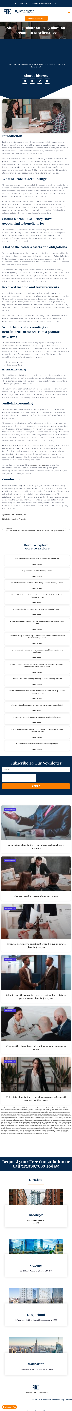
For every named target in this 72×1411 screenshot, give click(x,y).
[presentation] (19, 778)
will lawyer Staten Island (59, 1122)
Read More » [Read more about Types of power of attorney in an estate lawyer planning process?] (37, 723)
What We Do (48, 1399)
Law (12, 514)
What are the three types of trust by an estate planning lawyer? (37, 609)
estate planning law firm (24, 13)
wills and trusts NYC (40, 1123)
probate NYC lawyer (49, 1117)
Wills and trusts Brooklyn (9, 1123)
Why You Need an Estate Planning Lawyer (37, 571)
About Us (37, 1399)
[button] (69, 12)
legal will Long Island (5, 1107)
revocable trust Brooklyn (21, 1119)
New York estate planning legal (25, 1111)
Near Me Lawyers (44, 1133)
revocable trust (14, 1120)
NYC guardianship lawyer (49, 1111)
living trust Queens (9, 1109)
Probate (18, 514)
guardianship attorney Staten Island (15, 1132)
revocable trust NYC (63, 1119)
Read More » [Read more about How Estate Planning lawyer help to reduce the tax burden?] (37, 564)
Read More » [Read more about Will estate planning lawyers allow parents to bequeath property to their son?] (37, 629)
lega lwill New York (14, 1107)
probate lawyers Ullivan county (14, 1117)
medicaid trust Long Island (39, 1109)
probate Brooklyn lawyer (52, 1114)
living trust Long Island (54, 1107)
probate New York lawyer (38, 1117)
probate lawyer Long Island (7, 1115)
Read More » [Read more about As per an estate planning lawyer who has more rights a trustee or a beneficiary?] (37, 658)
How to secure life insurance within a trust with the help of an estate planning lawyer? (37, 730)
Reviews (56, 1399)
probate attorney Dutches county (62, 1111)
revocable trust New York (53, 1119)
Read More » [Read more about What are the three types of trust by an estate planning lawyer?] (37, 615)
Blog (62, 1399)
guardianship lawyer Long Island (43, 1132)
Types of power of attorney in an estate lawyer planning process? (37, 717)
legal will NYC (21, 1107)
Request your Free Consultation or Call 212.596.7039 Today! (36, 1164)
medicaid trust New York (50, 1109)
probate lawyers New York (39, 1115)
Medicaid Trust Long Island (36, 1393)
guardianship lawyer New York (56, 1132)
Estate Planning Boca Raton (10, 1125)
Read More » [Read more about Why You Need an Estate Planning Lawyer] (37, 576)
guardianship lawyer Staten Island (26, 1133)
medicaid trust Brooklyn (29, 1109)
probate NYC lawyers (58, 1117)
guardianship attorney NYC (56, 1130)
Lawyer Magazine (30, 1125)
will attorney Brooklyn (27, 1120)
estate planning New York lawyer (57, 1128)
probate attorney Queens (60, 1112)
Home (9, 64)
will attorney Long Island (37, 1120)
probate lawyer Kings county (64, 1114)
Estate (7, 514)
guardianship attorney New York (44, 1130)
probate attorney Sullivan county (27, 1114)
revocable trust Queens (6, 1120)
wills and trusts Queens (50, 1123)
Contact (68, 1399)
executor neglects (38, 465)
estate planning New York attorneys (27, 1128)
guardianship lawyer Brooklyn (30, 1132)
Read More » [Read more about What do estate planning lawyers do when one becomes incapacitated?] (37, 711)
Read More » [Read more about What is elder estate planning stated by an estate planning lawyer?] (37, 684)
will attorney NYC (56, 1120)
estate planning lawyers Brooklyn (55, 1127)
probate (54, 296)
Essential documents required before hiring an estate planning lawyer (37, 583)
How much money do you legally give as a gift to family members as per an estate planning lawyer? (37, 637)
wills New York (57, 1125)
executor (41, 164)
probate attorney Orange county (34, 1112)
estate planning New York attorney (12, 1128)
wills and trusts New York (30, 1123)
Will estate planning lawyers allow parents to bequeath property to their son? (37, 622)
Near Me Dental (37, 1133)
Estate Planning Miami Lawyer (40, 1125)
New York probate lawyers (38, 1111)
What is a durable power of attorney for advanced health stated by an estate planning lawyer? (37, 692)
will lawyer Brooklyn (15, 1122)
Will (24, 514)
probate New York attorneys (27, 1117)
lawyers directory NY (43, 1119)
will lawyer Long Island (24, 1122)
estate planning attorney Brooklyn (42, 1128)
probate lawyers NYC (50, 1115)
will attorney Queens (64, 1120)
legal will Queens (28, 1107)
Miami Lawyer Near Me (21, 1125)
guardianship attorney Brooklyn (15, 1130)
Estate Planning (11, 519)
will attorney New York (47, 1120)
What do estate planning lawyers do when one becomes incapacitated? (37, 705)
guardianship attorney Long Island (30, 1130)
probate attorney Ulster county (40, 1114)
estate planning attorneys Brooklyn (41, 1127)
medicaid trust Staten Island (13, 1111)
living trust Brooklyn (46, 1107)
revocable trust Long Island (32, 1119)
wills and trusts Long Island (19, 1123)
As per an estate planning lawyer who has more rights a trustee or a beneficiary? (37, 651)
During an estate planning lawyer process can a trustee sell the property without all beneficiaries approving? (37, 665)
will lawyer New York (33, 1122)
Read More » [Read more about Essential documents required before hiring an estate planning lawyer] (37, 588)
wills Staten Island (64, 1125)
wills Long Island (50, 1125)
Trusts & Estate (24, 11)
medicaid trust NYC (60, 1109)
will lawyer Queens (49, 1122)
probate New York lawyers (16, 1127)
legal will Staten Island (36, 1107)
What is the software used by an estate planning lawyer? (37, 744)
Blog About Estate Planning (22, 64)
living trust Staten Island (18, 1109)
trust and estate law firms (27, 1127)
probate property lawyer (10, 1119)
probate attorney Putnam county (48, 1112)
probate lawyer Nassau (18, 1115)
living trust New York (63, 1107)
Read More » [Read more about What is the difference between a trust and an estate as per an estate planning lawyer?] (37, 603)
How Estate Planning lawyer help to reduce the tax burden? (37, 558)
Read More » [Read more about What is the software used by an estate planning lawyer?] (37, 749)
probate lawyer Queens (28, 1115)
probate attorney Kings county (7, 1112)
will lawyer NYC (41, 1122)
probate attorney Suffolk (14, 1114)
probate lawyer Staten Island (61, 1115)
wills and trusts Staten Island (61, 1123)
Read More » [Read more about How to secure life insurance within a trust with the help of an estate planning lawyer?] (37, 737)
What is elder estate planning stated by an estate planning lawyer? (37, 679)
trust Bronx (20, 1120)
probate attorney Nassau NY (20, 1112)
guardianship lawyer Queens (13, 1133)
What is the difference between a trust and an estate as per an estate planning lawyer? (37, 596)
